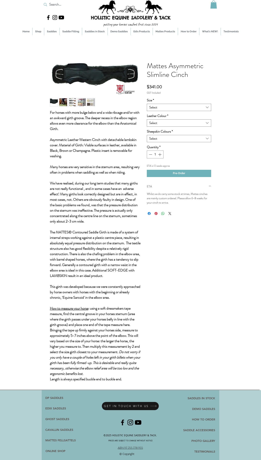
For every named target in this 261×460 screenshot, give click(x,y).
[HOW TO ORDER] (197, 419)
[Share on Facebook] (149, 213)
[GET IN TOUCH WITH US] (130, 406)
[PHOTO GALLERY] (197, 441)
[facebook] (48, 17)
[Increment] (160, 154)
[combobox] (179, 107)
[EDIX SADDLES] (57, 408)
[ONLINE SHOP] (55, 451)
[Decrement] (150, 154)
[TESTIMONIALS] (197, 451)
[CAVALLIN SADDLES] (59, 430)
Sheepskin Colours (160, 132)
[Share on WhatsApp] (163, 213)
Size (150, 100)
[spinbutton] (155, 154)
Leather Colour (157, 116)
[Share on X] (170, 213)
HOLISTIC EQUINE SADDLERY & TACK (130, 18)
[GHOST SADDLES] (59, 419)
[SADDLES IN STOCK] (200, 398)
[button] (213, 5)
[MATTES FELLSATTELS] (62, 440)
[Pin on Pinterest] (156, 213)
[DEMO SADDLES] (201, 409)
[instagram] (55, 17)
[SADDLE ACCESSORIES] (198, 430)
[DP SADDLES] (57, 398)
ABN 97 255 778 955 (130, 448)
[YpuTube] (61, 17)
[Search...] (65, 4)
